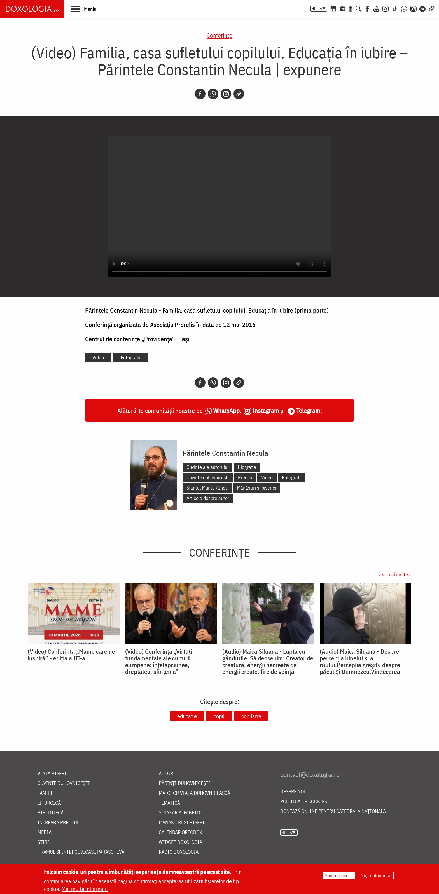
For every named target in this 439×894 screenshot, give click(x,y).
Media (45, 832)
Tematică (169, 803)
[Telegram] (423, 8)
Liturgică (49, 803)
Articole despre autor (207, 498)
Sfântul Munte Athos (207, 488)
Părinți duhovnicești (184, 783)
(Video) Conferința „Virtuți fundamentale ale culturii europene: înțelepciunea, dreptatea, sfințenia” (158, 661)
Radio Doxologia (179, 852)
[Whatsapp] (213, 94)
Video (98, 357)
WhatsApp (226, 410)
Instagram (265, 410)
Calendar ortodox (180, 832)
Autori (167, 774)
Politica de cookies (303, 802)
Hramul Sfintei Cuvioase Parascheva (81, 852)
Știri (43, 842)
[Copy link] (238, 94)
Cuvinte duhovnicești (207, 477)
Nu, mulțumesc (376, 875)
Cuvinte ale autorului (207, 467)
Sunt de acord (339, 875)
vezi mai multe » (394, 574)
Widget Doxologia (180, 842)
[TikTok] (395, 8)
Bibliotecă (51, 813)
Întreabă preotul (58, 823)
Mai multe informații (85, 889)
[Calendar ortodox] (333, 8)
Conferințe (219, 35)
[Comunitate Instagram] (413, 8)
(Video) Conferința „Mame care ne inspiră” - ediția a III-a (71, 655)
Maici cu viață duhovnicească (194, 793)
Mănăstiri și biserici (256, 488)
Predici (245, 477)
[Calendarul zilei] (342, 8)
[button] (83, 8)
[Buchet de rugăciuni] (350, 8)
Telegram (308, 410)
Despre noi (293, 792)
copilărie (251, 716)
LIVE (321, 8)
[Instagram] (385, 8)
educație (187, 716)
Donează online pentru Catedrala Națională (333, 811)
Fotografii (130, 357)
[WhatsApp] (404, 8)
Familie (46, 793)
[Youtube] (376, 8)
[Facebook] (367, 8)
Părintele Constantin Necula (225, 452)
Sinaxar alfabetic (180, 813)
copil (219, 716)
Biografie (247, 467)
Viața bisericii (55, 774)
